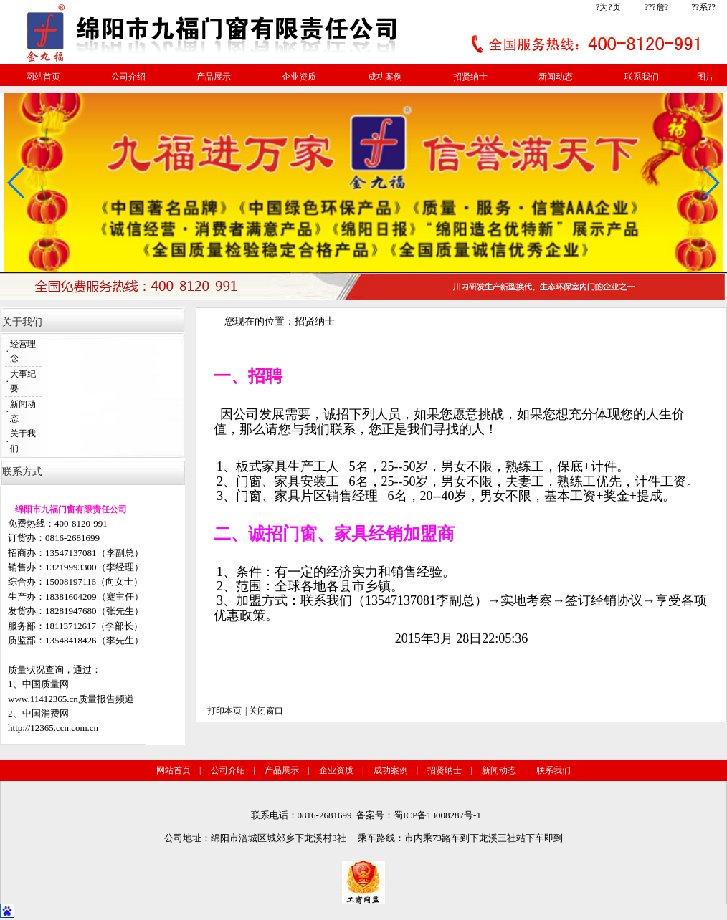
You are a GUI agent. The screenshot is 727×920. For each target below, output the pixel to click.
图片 (705, 77)
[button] (710, 182)
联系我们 (641, 77)
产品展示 (213, 77)
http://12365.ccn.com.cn (53, 727)
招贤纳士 (470, 77)
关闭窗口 (266, 711)
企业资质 (299, 77)
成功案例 (385, 77)
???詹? (656, 7)
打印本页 (224, 711)
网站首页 (43, 77)
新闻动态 (555, 77)
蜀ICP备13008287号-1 (437, 815)
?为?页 (608, 7)
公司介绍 (128, 77)
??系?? (703, 7)
